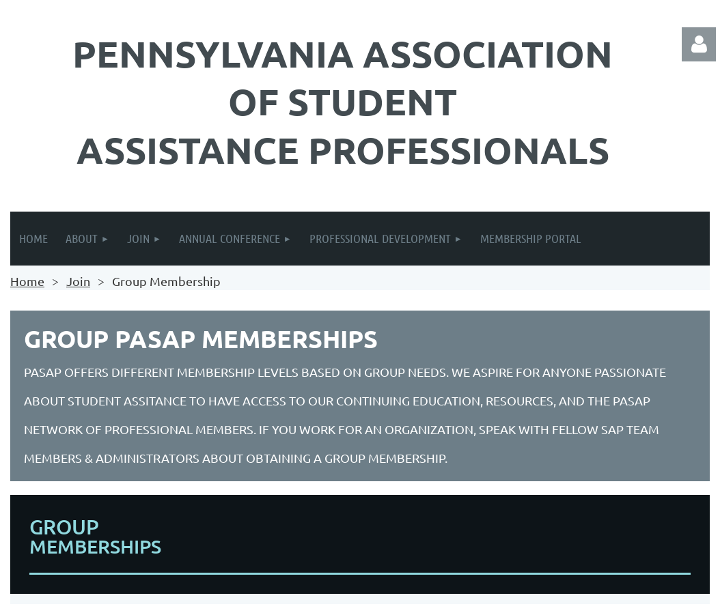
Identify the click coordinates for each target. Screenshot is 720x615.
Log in (699, 44)
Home (27, 281)
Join (78, 281)
